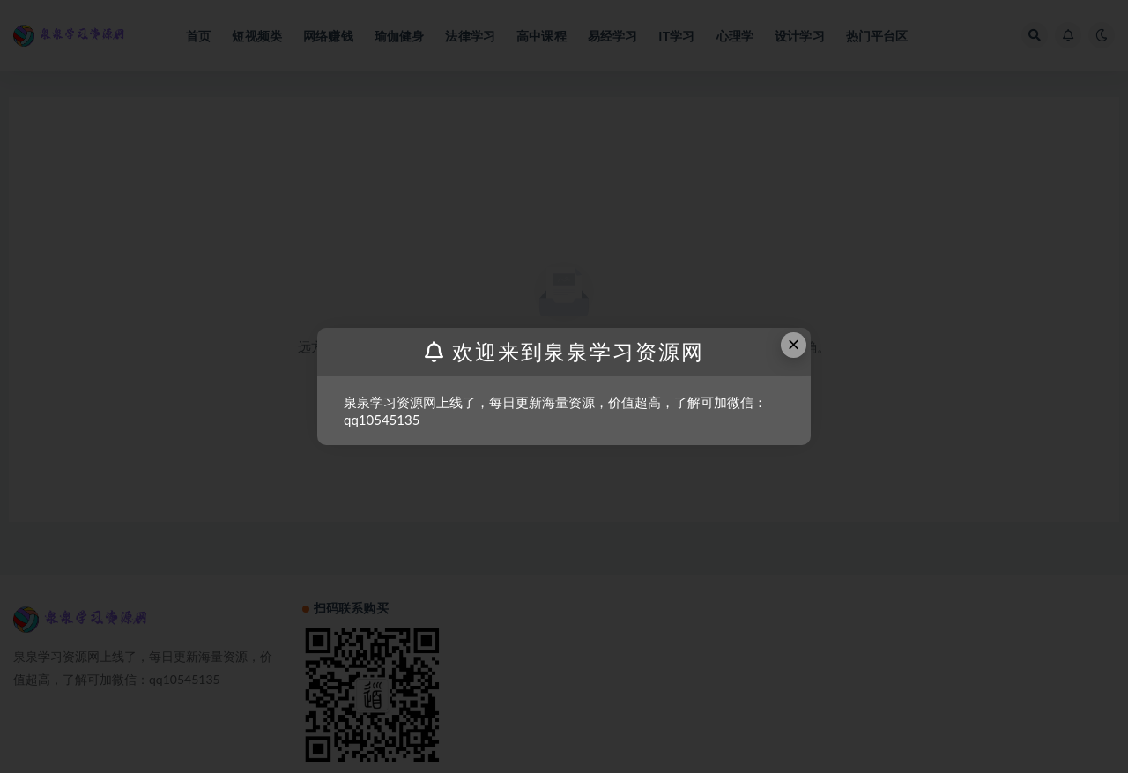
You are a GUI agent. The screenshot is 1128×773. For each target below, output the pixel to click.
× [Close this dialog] (794, 344)
